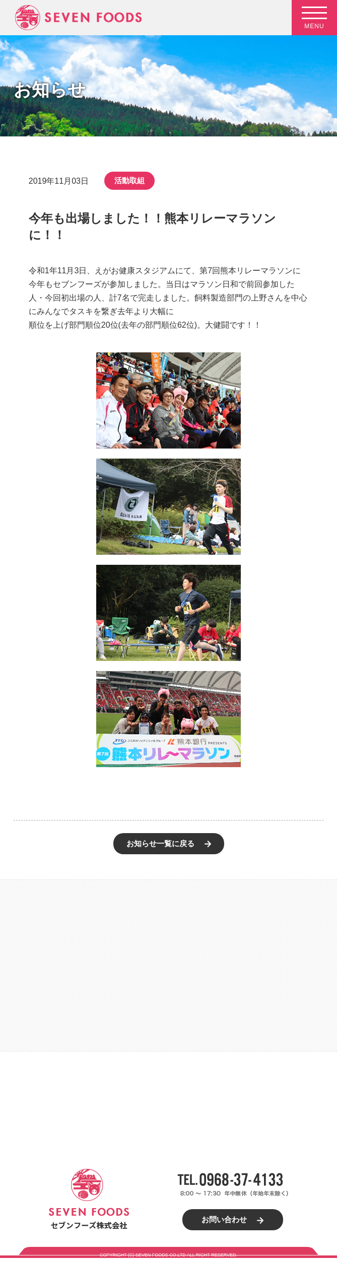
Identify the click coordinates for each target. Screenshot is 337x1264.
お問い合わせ (224, 1219)
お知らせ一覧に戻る (160, 843)
